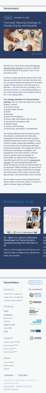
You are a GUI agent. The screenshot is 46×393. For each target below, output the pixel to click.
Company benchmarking (13, 300)
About (7, 358)
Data (6, 311)
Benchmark (8, 318)
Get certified (8, 328)
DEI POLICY (9, 386)
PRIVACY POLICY (24, 386)
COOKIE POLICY (11, 389)
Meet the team (9, 366)
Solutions (9, 289)
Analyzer (7, 321)
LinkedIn (8, 375)
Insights (8, 338)
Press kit (7, 369)
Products (9, 306)
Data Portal (9, 325)
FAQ (6, 331)
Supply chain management (13, 297)
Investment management (13, 294)
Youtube (22, 375)
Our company (9, 362)
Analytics (8, 315)
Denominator (12, 342)
